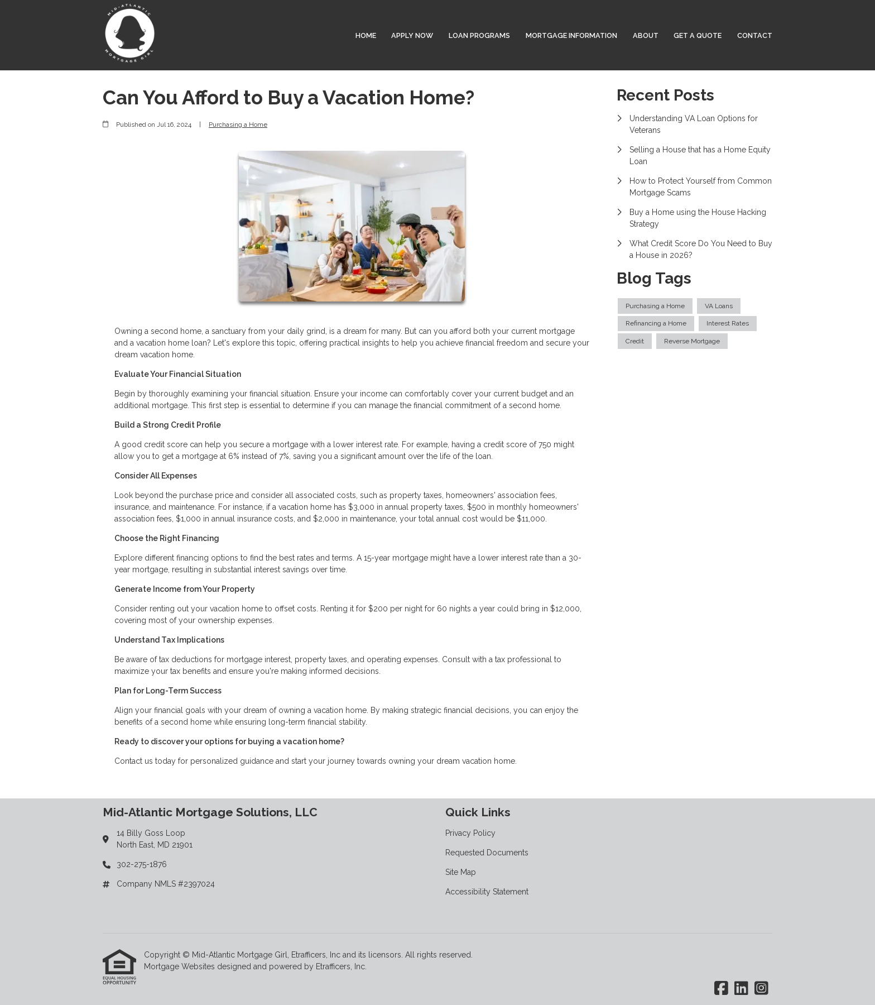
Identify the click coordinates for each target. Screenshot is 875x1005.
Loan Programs (479, 35)
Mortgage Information (571, 35)
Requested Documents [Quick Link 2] (486, 852)
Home (365, 35)
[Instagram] (761, 988)
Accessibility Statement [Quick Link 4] (486, 891)
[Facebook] (721, 988)
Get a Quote (698, 35)
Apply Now (412, 35)
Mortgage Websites (180, 966)
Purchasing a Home (238, 124)
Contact (754, 35)
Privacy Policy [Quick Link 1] (470, 833)
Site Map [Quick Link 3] (460, 872)
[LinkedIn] (741, 988)
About (645, 35)
